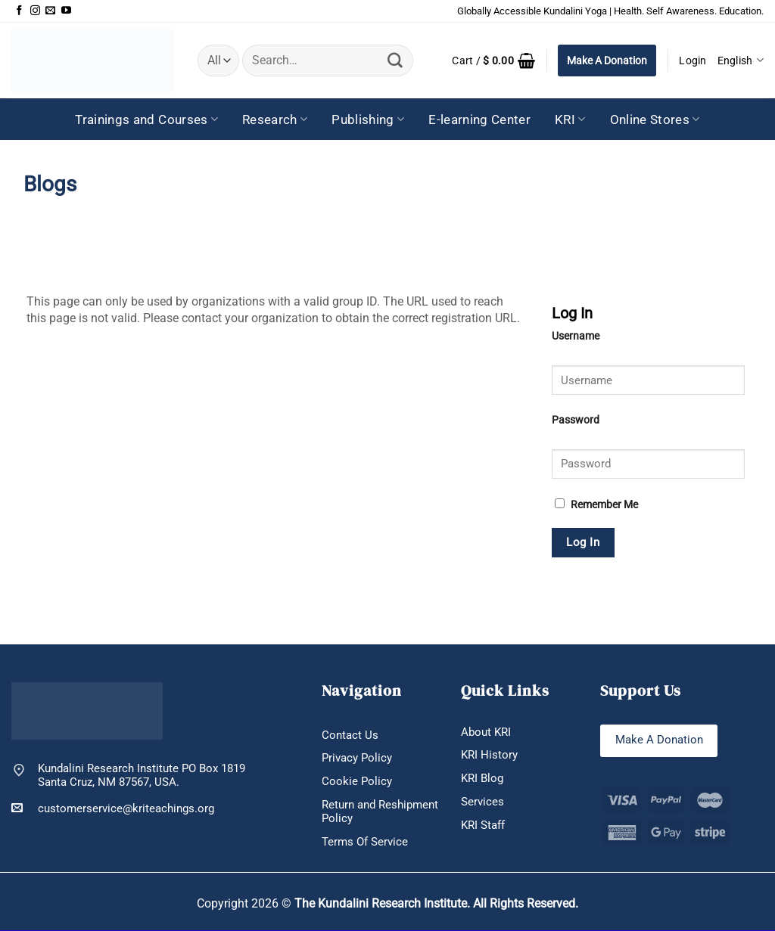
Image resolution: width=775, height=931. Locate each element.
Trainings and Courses (146, 119)
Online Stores (655, 119)
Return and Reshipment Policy (380, 811)
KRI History (489, 755)
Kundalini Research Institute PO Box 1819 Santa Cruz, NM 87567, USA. (141, 775)
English (740, 60)
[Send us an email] (50, 11)
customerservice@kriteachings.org (112, 808)
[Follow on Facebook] (19, 11)
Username (575, 336)
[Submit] (395, 60)
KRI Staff (483, 825)
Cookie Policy (357, 781)
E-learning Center (479, 119)
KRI (570, 119)
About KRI (486, 732)
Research (274, 119)
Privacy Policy (357, 758)
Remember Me (596, 504)
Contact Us (350, 735)
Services (482, 801)
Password (575, 420)
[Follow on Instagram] (35, 11)
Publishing (367, 119)
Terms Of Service (365, 842)
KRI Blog (482, 778)
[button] (493, 60)
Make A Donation (607, 60)
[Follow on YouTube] (66, 11)
